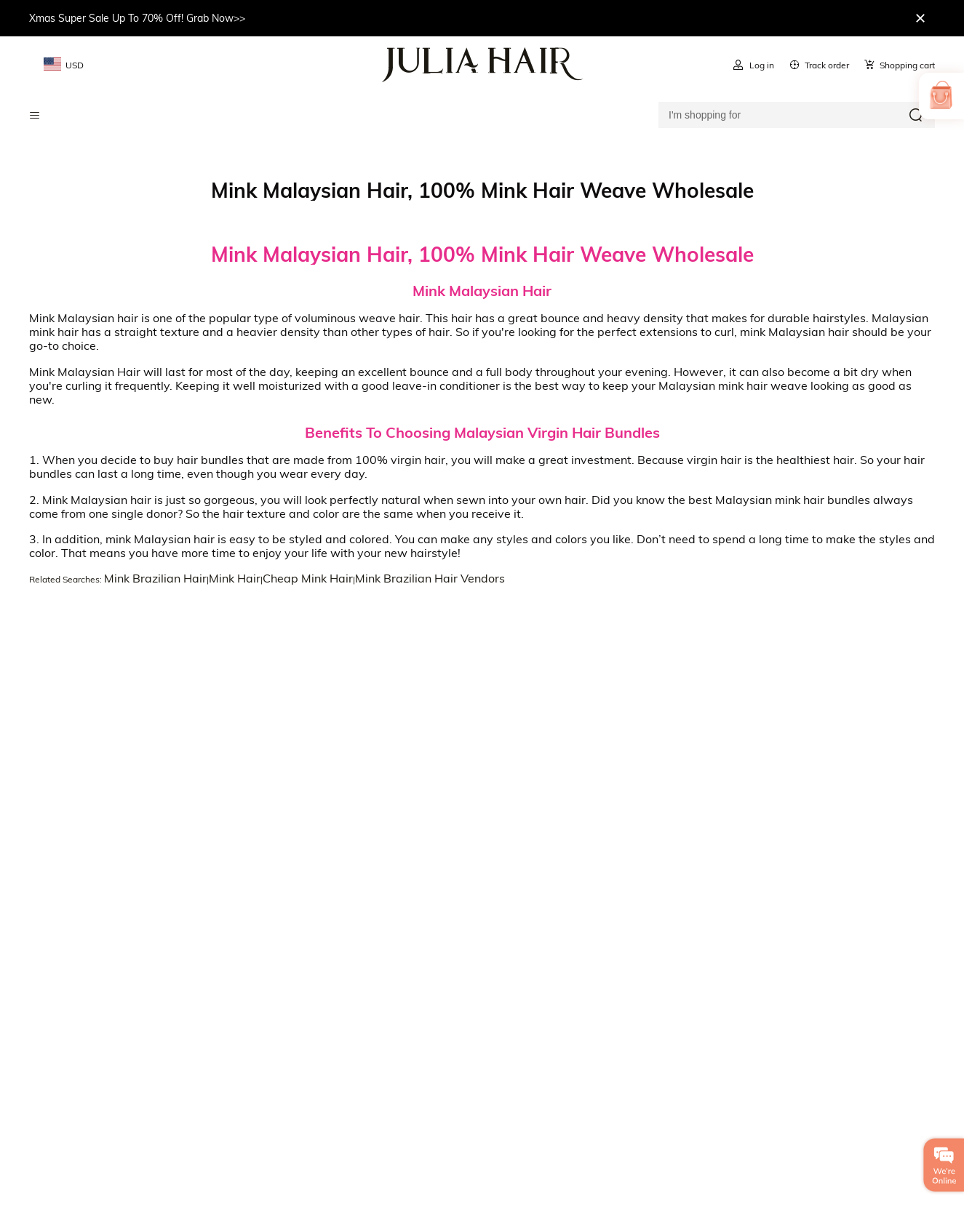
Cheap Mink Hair (308, 578)
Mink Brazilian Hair (155, 578)
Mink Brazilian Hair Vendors (430, 578)
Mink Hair (234, 578)
